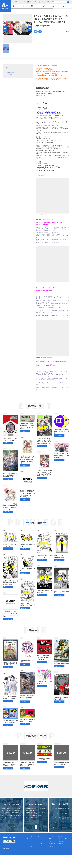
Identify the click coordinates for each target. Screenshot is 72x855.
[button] (5, 28)
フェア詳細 (9, 74)
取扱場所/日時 (10, 72)
